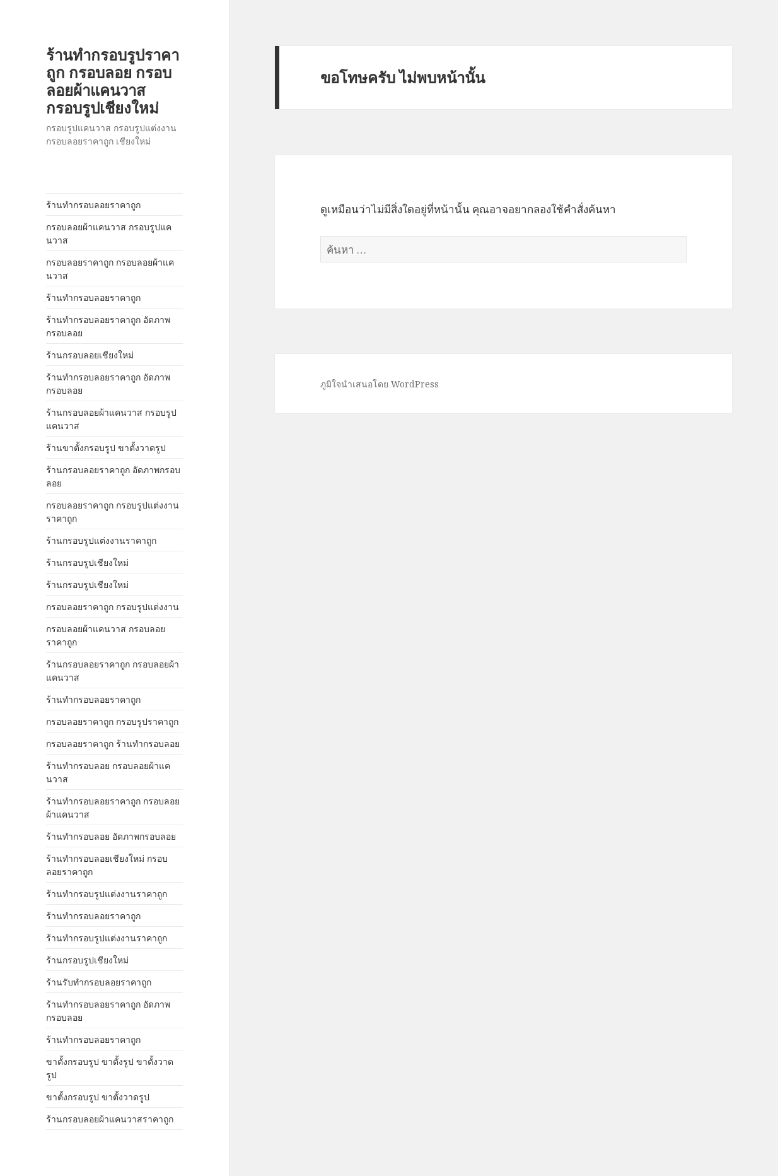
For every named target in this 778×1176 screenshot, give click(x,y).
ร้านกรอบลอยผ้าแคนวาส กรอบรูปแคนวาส (111, 419)
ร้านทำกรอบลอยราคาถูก (93, 205)
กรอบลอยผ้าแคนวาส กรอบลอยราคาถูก (105, 635)
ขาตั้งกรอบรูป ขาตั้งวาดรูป (97, 1097)
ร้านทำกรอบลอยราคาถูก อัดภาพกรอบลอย (108, 326)
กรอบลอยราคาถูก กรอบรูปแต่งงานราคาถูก (112, 511)
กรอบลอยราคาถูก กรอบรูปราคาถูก (112, 721)
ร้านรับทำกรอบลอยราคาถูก (98, 982)
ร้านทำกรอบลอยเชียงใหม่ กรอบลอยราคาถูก (107, 865)
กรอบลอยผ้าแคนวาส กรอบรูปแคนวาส (108, 233)
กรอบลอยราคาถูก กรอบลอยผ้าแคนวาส (110, 268)
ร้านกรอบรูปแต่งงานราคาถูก (101, 540)
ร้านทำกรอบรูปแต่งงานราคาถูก (106, 894)
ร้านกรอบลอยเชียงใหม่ (90, 355)
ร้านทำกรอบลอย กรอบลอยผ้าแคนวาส (108, 772)
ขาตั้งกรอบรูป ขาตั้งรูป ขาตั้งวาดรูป (109, 1068)
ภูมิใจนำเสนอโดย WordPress (379, 384)
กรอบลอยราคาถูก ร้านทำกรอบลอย (113, 744)
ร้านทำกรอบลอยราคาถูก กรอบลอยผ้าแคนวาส (113, 807)
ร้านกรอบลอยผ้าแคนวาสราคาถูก (109, 1119)
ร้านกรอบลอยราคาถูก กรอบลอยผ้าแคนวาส (112, 670)
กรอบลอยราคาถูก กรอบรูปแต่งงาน (112, 607)
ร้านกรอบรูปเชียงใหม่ (87, 562)
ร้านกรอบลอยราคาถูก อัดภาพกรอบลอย (113, 476)
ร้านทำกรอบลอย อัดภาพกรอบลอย (111, 836)
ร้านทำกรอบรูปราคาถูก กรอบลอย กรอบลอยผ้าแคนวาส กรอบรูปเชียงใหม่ (112, 81)
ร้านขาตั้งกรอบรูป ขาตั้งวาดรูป (106, 448)
